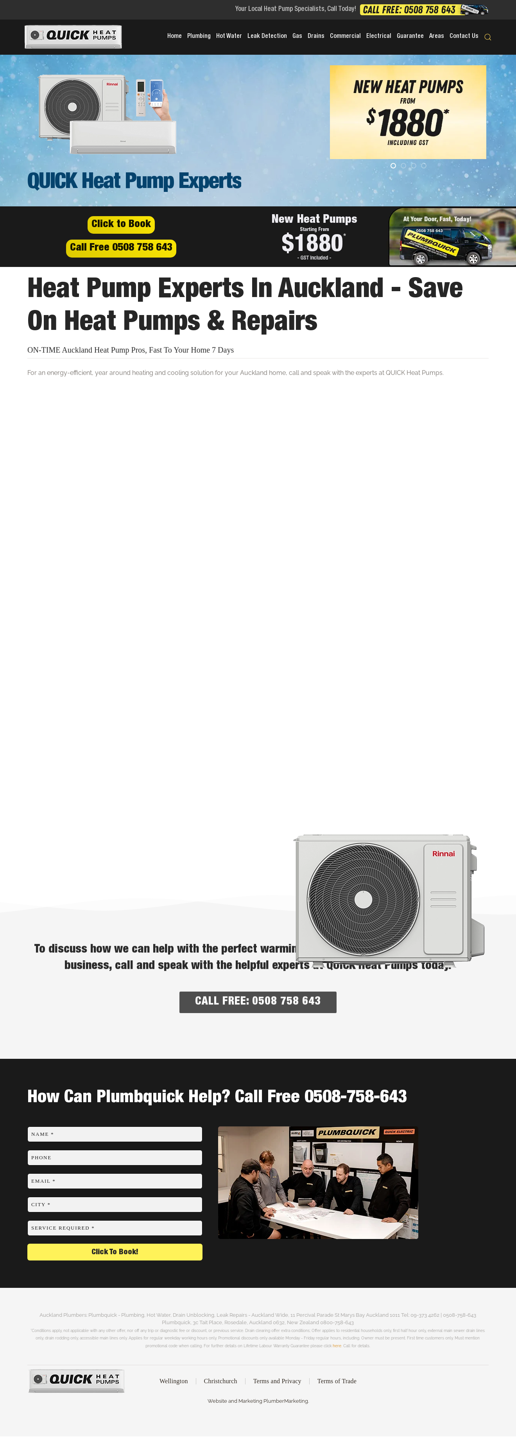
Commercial (345, 37)
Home (174, 37)
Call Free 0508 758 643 (121, 248)
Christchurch (220, 1382)
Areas (436, 37)
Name (42, 1134)
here (324, 1345)
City (41, 1204)
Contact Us (464, 37)
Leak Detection (267, 37)
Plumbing (199, 37)
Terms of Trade (337, 1382)
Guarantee (410, 37)
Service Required (63, 1228)
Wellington (173, 1382)
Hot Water (229, 37)
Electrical (378, 37)
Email (43, 1181)
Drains (316, 37)
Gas (297, 37)
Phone (41, 1157)
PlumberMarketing (284, 1401)
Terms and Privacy (277, 1382)
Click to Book (121, 225)
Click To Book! (114, 1253)
